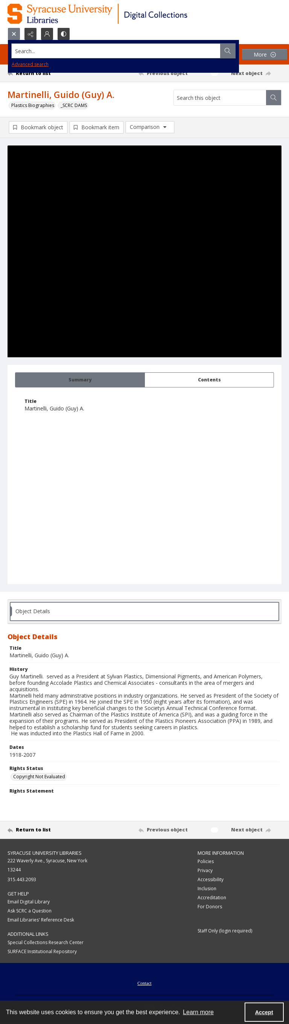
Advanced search (30, 64)
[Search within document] (273, 97)
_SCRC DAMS (74, 105)
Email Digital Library (29, 901)
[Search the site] (116, 51)
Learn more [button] (198, 1012)
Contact (144, 983)
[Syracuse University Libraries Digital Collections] (119, 14)
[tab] (79, 380)
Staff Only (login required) (225, 931)
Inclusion (207, 888)
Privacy (205, 870)
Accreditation (212, 897)
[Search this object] (220, 97)
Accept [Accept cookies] (264, 1012)
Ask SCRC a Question (30, 911)
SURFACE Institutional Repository (42, 951)
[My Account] (47, 34)
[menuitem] (144, 982)
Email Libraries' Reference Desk (41, 920)
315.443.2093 (22, 879)
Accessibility (211, 879)
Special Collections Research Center (46, 942)
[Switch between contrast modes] (64, 34)
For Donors (210, 906)
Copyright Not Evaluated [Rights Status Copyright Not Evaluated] (39, 776)
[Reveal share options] (30, 34)
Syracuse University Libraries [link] (45, 853)
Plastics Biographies (32, 105)
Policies (206, 861)
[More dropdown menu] (264, 54)
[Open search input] (14, 34)
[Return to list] (43, 73)
